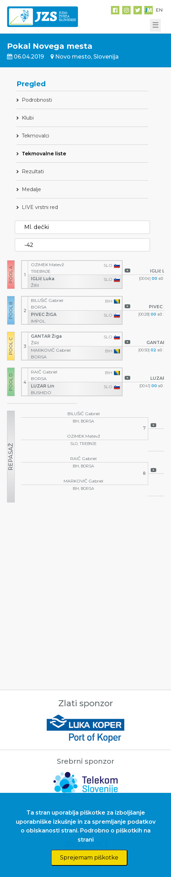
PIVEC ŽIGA (44, 314)
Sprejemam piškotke (89, 857)
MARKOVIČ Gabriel (51, 350)
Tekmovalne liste (44, 153)
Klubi (28, 118)
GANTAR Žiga (47, 336)
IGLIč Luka (43, 278)
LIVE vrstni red (40, 207)
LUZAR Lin (43, 386)
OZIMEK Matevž (48, 264)
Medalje (31, 189)
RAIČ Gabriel (44, 372)
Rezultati (33, 171)
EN (159, 10)
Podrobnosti (37, 100)
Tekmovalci (35, 136)
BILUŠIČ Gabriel (47, 300)
